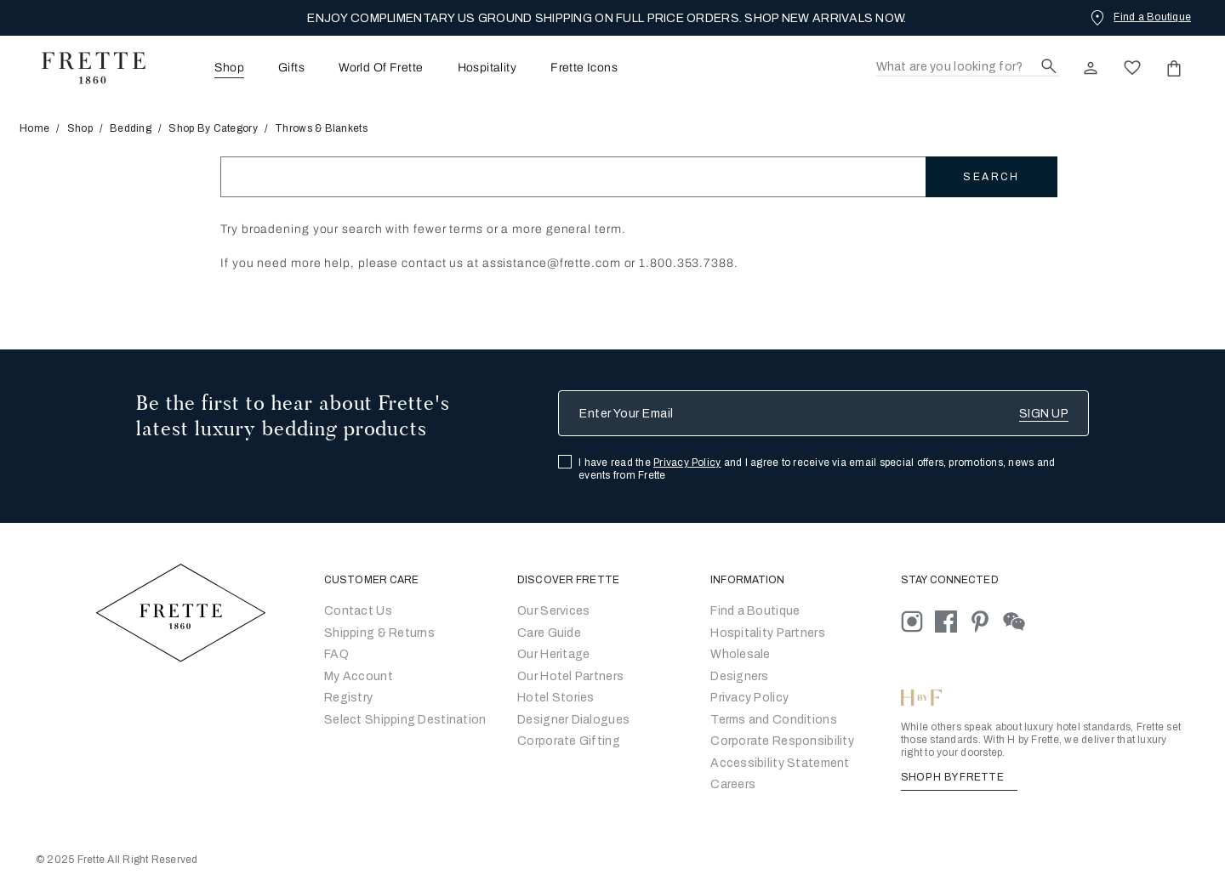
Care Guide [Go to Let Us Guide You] (549, 633)
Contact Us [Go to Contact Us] (358, 611)
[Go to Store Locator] (755, 611)
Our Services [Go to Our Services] (553, 611)
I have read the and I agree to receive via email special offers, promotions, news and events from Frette (816, 469)
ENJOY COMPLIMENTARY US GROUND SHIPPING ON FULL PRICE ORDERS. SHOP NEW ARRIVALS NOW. (606, 18)
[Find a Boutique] (1139, 17)
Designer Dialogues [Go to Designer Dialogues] (573, 719)
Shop (80, 128)
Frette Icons (584, 68)
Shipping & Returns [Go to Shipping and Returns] (379, 633)
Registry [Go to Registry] (348, 697)
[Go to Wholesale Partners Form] (740, 654)
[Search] (967, 68)
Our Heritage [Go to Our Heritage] (553, 654)
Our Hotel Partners (570, 676)
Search (991, 177)
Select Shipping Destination (405, 719)
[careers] (732, 784)
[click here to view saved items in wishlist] (1132, 68)
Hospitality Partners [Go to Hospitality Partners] (767, 633)
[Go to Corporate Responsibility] (782, 741)
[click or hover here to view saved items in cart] (1174, 68)
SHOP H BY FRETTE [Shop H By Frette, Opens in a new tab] (959, 777)
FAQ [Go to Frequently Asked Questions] (336, 654)
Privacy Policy (687, 462)
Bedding (130, 128)
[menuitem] (206, 67)
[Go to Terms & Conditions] (773, 719)
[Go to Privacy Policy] (749, 697)
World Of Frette (381, 68)
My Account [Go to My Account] (358, 676)
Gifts (291, 68)
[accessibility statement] (779, 763)
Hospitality (487, 68)
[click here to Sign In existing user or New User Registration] (1090, 68)
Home (40, 128)
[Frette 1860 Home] (85, 68)
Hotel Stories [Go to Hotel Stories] (556, 697)
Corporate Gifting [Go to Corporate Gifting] (568, 741)
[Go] (739, 676)
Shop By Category (212, 128)
